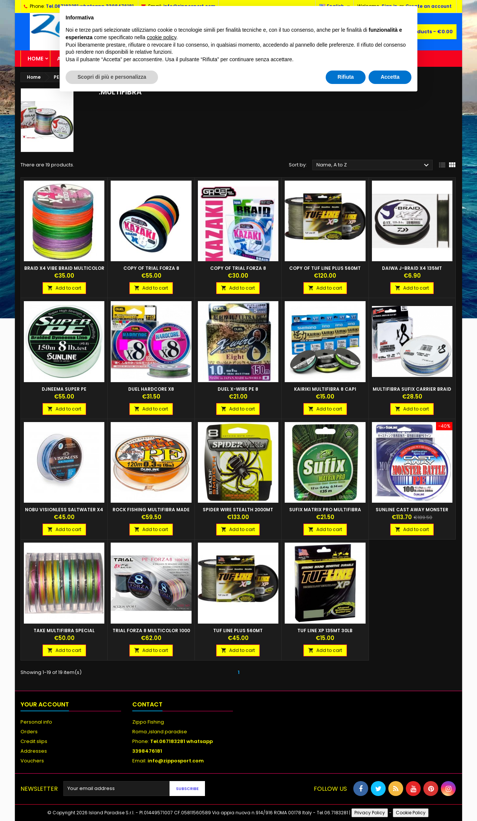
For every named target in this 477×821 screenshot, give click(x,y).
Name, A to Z (373, 165)
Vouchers (32, 760)
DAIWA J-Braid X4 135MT (412, 268)
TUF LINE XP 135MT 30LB (325, 630)
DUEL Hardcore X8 (151, 389)
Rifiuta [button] (346, 77)
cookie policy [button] (161, 37)
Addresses (33, 751)
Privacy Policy (369, 812)
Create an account (428, 6)
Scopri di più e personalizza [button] (112, 77)
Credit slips (33, 741)
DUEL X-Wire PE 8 (238, 389)
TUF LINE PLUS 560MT (238, 630)
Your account (44, 704)
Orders (29, 731)
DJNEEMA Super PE (64, 389)
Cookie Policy (411, 812)
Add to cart (64, 288)
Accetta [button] (389, 77)
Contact (147, 704)
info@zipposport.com (176, 760)
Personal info (36, 721)
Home (35, 58)
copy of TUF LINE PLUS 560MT (325, 268)
